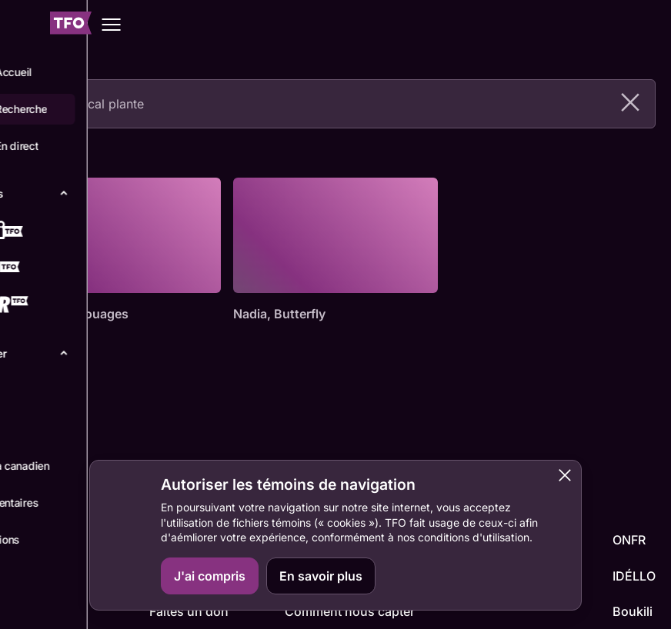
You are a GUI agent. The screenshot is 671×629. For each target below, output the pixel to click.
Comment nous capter (350, 611)
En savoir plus (320, 576)
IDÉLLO (634, 576)
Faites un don (189, 611)
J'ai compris (209, 576)
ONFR (629, 539)
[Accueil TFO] (71, 25)
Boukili (633, 611)
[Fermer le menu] (24, 24)
